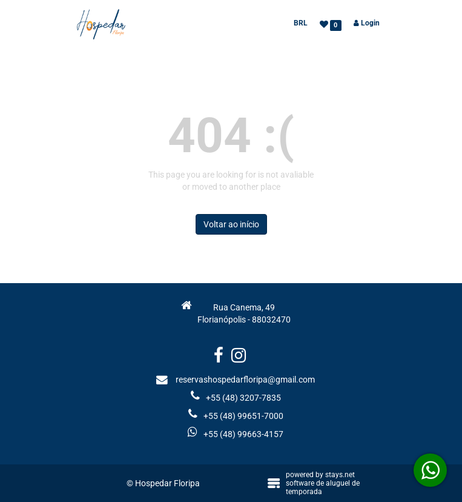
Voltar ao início (231, 224)
